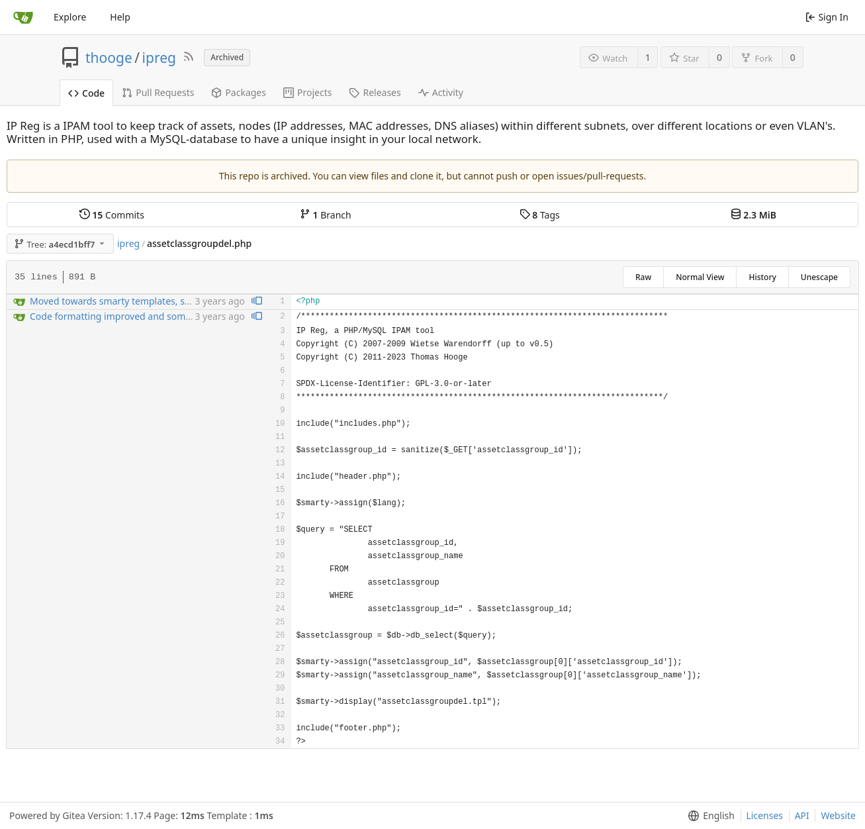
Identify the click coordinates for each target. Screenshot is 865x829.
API (802, 815)
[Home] (23, 17)
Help (120, 17)
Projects (307, 92)
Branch (325, 215)
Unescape (819, 277)
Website (838, 815)
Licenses (765, 815)
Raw (643, 277)
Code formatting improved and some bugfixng (131, 316)
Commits (111, 215)
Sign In (827, 17)
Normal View (700, 277)
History (762, 277)
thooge (108, 57)
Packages (238, 92)
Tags (540, 215)
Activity (440, 92)
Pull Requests (158, 92)
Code (86, 93)
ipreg (159, 57)
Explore (70, 17)
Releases (374, 92)
